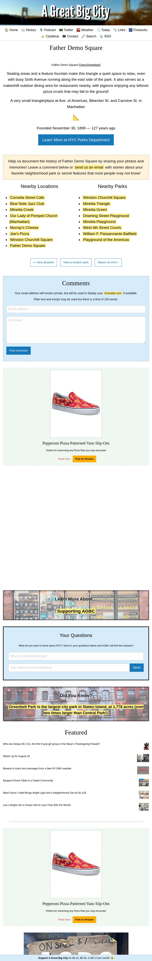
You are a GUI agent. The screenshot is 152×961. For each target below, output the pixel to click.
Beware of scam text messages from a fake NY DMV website (37, 768)
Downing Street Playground (106, 216)
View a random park (76, 262)
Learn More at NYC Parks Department (75, 140)
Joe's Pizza (19, 234)
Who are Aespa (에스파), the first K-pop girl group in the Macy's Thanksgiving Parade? (51, 743)
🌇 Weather (84, 30)
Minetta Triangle (96, 204)
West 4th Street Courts (102, 228)
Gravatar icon (113, 293)
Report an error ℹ (108, 262)
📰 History (28, 30)
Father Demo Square (27, 246)
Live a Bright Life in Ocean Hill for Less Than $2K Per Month (37, 805)
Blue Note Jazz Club (27, 204)
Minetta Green (95, 210)
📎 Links (119, 30)
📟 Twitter (66, 30)
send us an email (89, 167)
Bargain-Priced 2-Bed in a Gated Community (28, 780)
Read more (64, 459)
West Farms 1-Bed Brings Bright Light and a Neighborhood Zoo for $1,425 (44, 792)
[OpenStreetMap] (90, 64)
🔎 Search (88, 36)
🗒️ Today (103, 30)
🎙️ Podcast (47, 30)
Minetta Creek (21, 210)
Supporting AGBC (76, 611)
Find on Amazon (84, 459)
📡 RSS (105, 36)
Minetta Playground (99, 222)
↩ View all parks (43, 262)
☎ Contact (70, 36)
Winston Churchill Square (31, 240)
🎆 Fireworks (138, 30)
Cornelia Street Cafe (27, 197)
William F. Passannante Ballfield (109, 234)
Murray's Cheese (24, 228)
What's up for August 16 (16, 756)
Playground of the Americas (106, 240)
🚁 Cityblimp (50, 36)
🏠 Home (11, 30)
